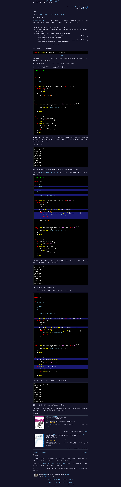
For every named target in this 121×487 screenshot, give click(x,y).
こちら (59, 425)
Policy (59, 479)
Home (50, 482)
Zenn (64, 482)
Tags (67, 6)
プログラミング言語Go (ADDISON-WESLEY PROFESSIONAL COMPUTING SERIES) (65, 434)
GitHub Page (85, 8)
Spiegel (70, 431)
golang (78, 6)
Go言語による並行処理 (51, 416)
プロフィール (78, 468)
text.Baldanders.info (39, 1)
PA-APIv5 (86, 431)
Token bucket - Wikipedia (61, 45)
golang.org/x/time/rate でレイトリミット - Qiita (49, 14)
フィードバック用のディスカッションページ (52, 463)
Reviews (55, 479)
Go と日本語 (84, 452)
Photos (55, 482)
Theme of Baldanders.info (67, 485)
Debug (71, 479)
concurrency (72, 6)
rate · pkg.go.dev (61, 55)
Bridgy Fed (69, 482)
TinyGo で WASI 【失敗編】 (40, 452)
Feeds (49, 479)
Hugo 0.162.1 (56, 485)
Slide (60, 482)
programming (84, 6)
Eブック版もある (50, 425)
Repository (65, 479)
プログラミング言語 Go (52, 1)
